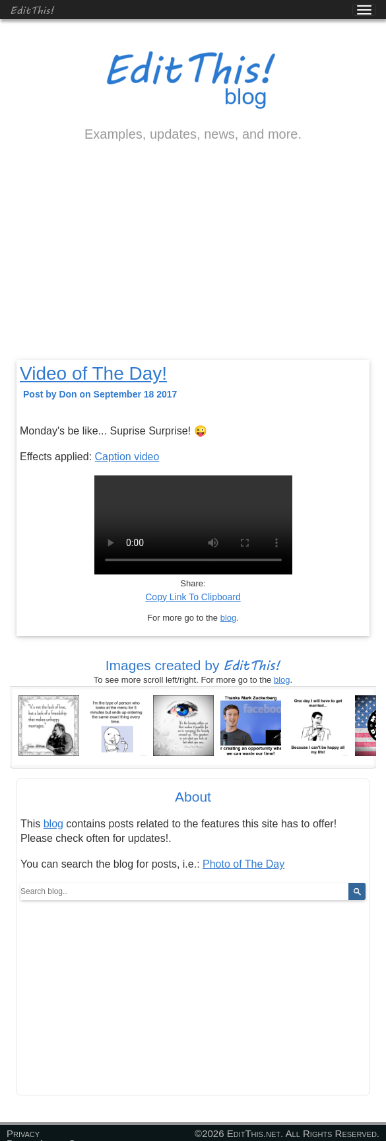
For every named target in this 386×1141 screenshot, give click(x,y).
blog (228, 618)
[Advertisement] (193, 262)
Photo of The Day (243, 864)
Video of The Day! (93, 373)
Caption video (127, 456)
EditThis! (32, 10)
